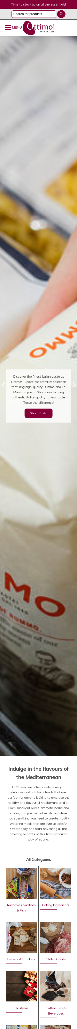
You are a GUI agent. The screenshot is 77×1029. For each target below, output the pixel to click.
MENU (13, 27)
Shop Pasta (38, 413)
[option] (38, 396)
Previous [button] (3, 385)
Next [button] (74, 385)
